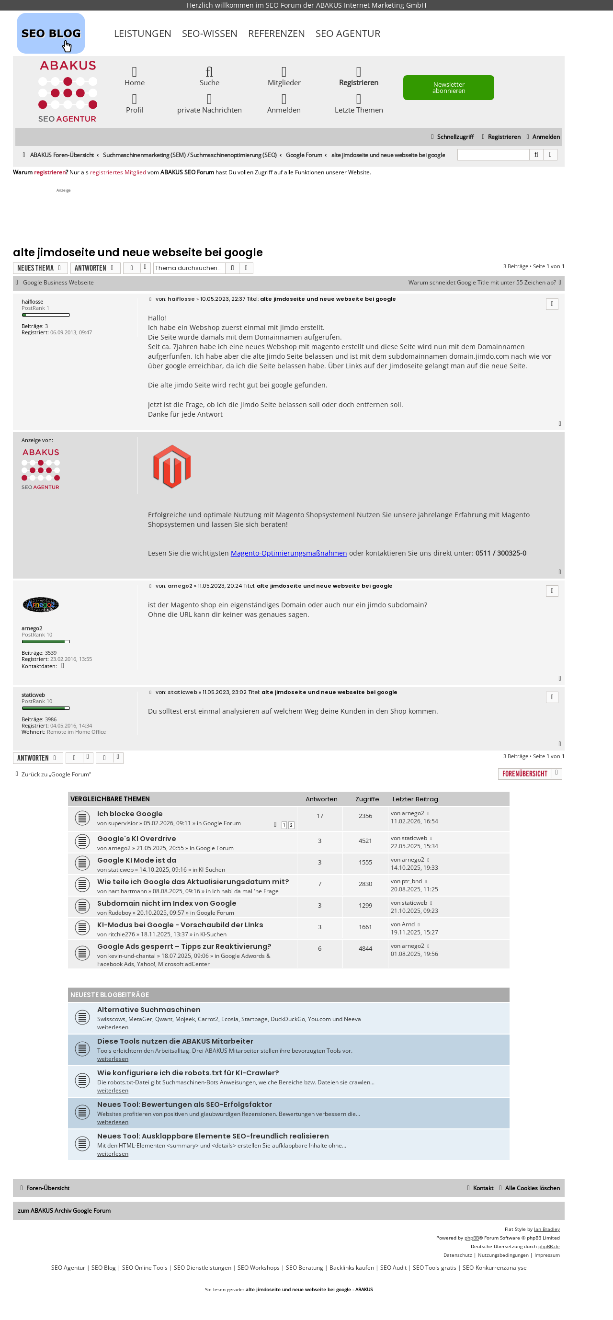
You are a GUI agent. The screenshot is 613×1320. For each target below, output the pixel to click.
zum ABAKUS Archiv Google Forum (64, 1210)
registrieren (50, 172)
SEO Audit (393, 1268)
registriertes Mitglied (118, 172)
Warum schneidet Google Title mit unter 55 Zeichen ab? (487, 282)
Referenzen (276, 33)
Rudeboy (119, 913)
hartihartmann (127, 891)
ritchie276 (121, 934)
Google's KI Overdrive (136, 838)
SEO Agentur (348, 33)
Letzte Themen (359, 103)
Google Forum (222, 823)
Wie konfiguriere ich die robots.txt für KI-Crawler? (188, 1073)
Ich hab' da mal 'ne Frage (245, 891)
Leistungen (142, 33)
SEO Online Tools (145, 1268)
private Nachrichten (209, 103)
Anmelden (284, 103)
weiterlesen (112, 1027)
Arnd (408, 924)
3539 (51, 652)
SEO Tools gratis (434, 1268)
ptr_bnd (412, 881)
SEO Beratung (304, 1268)
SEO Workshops (259, 1268)
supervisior (123, 823)
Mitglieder (284, 75)
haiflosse (32, 301)
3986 (51, 719)
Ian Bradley (547, 1229)
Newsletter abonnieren (448, 87)
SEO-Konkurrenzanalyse (495, 1268)
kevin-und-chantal (132, 956)
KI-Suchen (212, 869)
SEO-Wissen (210, 33)
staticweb (33, 695)
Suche (209, 75)
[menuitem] (542, 137)
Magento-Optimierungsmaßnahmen (289, 553)
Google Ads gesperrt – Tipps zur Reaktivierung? (184, 946)
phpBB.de (549, 1246)
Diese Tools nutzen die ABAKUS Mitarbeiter (175, 1041)
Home (135, 75)
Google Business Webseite (58, 282)
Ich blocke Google (130, 814)
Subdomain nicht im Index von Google (167, 903)
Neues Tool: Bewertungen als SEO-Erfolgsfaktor (184, 1104)
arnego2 (32, 628)
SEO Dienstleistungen (202, 1268)
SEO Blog (103, 1268)
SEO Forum (283, 5)
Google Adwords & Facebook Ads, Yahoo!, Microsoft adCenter (184, 960)
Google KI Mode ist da (136, 860)
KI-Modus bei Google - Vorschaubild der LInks (180, 925)
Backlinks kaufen (351, 1268)
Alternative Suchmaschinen (149, 1009)
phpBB (472, 1237)
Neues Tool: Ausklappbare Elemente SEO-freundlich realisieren (213, 1136)
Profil (135, 103)
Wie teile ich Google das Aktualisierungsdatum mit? (193, 882)
